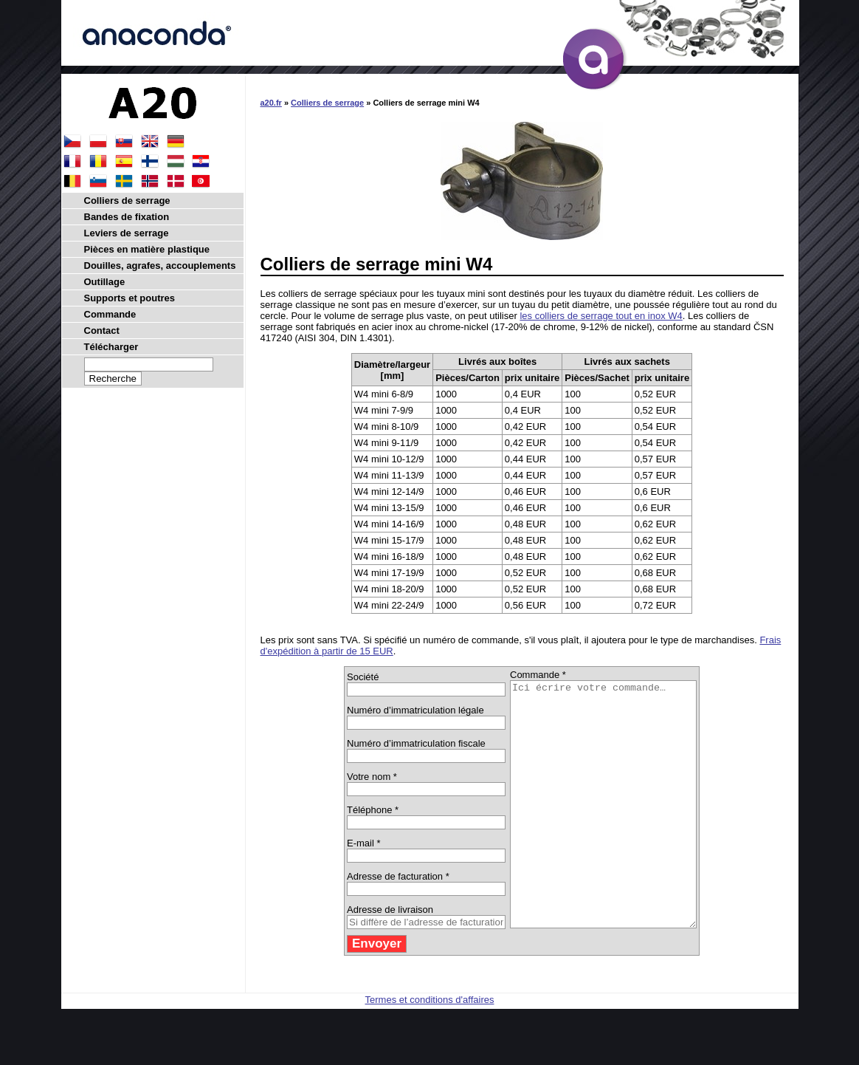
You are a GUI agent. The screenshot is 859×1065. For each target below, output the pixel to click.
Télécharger (111, 346)
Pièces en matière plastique (147, 249)
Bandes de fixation (127, 216)
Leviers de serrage (126, 233)
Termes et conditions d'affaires (429, 1048)
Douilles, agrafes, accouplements (160, 265)
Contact (102, 330)
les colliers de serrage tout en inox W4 (601, 315)
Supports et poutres (130, 298)
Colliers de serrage (327, 102)
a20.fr (271, 102)
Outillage (104, 281)
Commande (110, 314)
